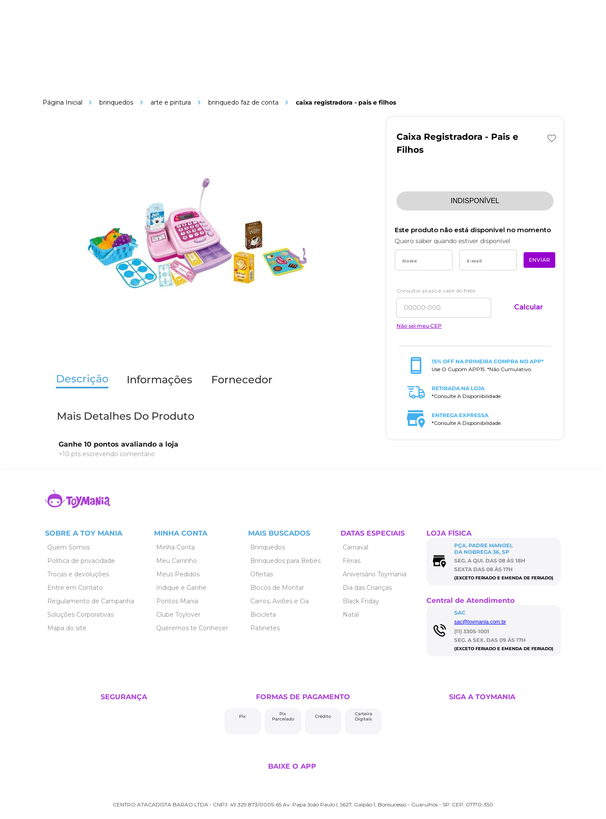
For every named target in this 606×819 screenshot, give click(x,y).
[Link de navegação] (62, 102)
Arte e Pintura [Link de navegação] (171, 102)
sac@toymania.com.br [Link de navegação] (480, 622)
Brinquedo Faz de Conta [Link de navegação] (243, 102)
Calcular (528, 307)
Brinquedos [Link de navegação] (116, 102)
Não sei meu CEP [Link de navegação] (419, 326)
